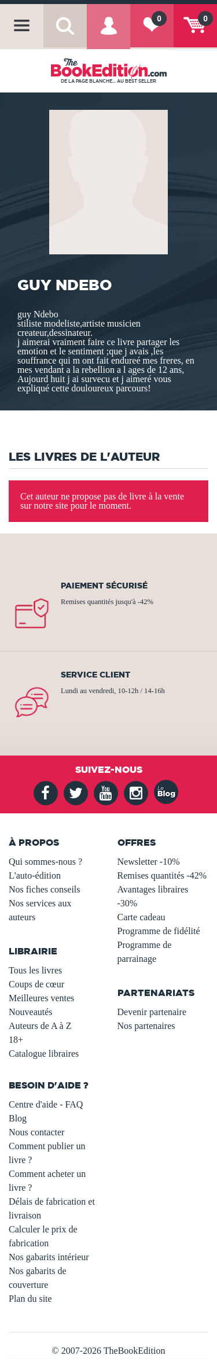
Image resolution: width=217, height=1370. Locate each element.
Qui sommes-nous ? (45, 862)
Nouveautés (31, 1012)
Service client (95, 674)
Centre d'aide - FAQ (46, 1104)
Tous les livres (35, 970)
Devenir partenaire (151, 1012)
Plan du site (30, 1299)
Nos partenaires (146, 1026)
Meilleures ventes (41, 998)
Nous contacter (36, 1132)
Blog (18, 1118)
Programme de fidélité (158, 931)
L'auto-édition (35, 875)
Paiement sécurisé (104, 585)
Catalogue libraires (44, 1053)
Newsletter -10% (148, 862)
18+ (16, 1040)
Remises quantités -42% (162, 875)
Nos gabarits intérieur (49, 1257)
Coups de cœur (36, 984)
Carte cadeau (141, 917)
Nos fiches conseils (44, 889)
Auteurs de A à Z (40, 1026)
